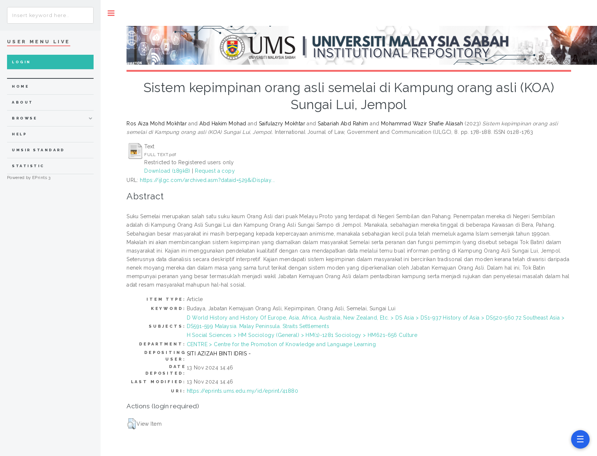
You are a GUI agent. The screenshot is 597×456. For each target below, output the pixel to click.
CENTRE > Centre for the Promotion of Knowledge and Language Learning (281, 344)
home (20, 86)
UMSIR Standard (38, 150)
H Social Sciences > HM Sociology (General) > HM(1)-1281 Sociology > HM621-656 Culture (302, 335)
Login (21, 62)
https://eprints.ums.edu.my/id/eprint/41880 (242, 391)
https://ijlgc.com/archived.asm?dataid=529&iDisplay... (207, 180)
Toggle (111, 13)
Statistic (28, 166)
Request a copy (215, 171)
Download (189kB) (167, 171)
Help (19, 134)
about (22, 102)
